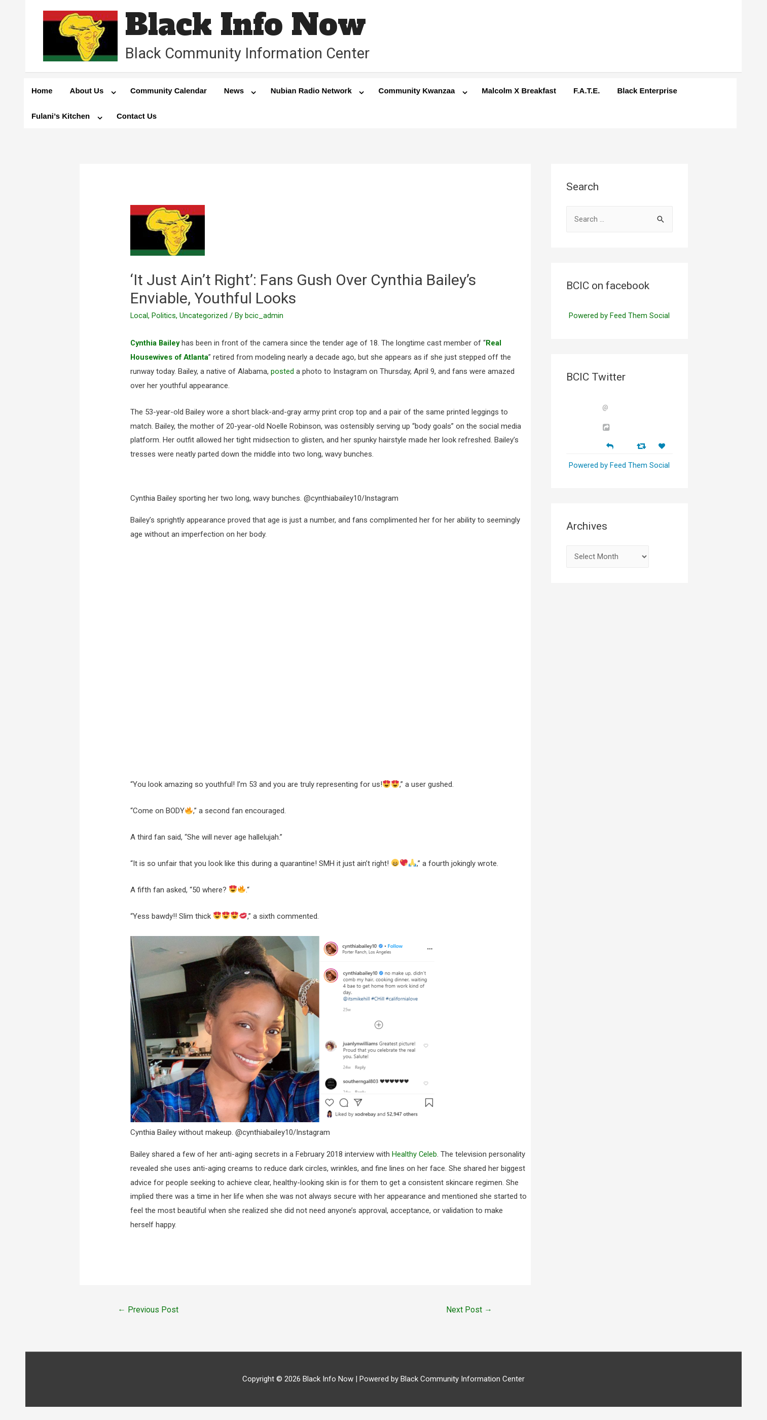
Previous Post (148, 1310)
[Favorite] (663, 446)
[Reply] (609, 445)
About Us (87, 91)
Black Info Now (246, 25)
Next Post (469, 1310)
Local (139, 316)
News (234, 91)
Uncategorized (204, 316)
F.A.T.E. (586, 91)
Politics (164, 316)
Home (42, 91)
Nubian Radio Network (311, 91)
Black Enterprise (647, 91)
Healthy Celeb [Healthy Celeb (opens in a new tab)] (414, 1154)
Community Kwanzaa (417, 91)
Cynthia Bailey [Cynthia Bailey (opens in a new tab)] (155, 343)
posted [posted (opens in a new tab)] (282, 371)
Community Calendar (168, 91)
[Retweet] (642, 446)
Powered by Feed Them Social (619, 316)
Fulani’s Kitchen (60, 116)
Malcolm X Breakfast (519, 91)
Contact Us (137, 116)
